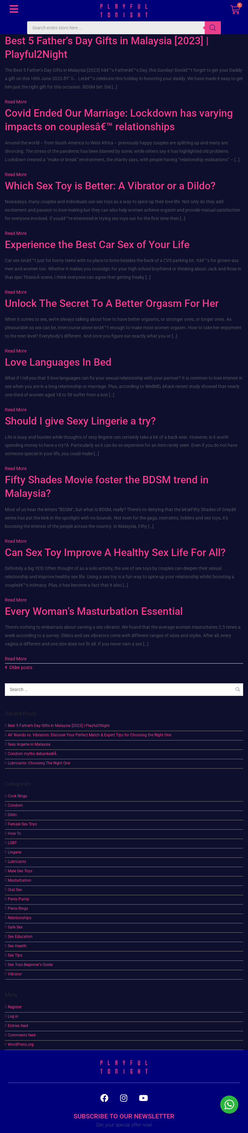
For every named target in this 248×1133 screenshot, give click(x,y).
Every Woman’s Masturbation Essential (94, 611)
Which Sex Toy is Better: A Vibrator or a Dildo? (110, 186)
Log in (13, 1016)
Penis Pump (18, 899)
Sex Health (17, 946)
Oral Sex (15, 889)
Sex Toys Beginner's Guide (30, 964)
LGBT (12, 843)
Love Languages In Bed (58, 362)
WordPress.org (21, 1044)
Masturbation (19, 880)
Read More (15, 102)
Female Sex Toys (22, 824)
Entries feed (18, 1025)
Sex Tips (15, 955)
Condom (15, 805)
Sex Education (20, 936)
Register (15, 1007)
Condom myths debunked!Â (32, 753)
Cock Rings (17, 796)
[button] (13, 9)
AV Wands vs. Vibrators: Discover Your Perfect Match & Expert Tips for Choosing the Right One (89, 735)
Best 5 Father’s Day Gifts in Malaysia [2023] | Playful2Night (59, 725)
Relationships (19, 918)
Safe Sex (15, 927)
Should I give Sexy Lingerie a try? (80, 421)
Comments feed (22, 1035)
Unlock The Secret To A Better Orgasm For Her (112, 303)
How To (14, 833)
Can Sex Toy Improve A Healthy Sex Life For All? (115, 552)
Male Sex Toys (20, 871)
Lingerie (14, 852)
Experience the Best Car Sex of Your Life (97, 244)
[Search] (213, 27)
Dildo (12, 815)
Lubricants (17, 861)
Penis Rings (18, 908)
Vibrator (15, 974)
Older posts (20, 667)
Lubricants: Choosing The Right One (39, 763)
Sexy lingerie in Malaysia (29, 744)
